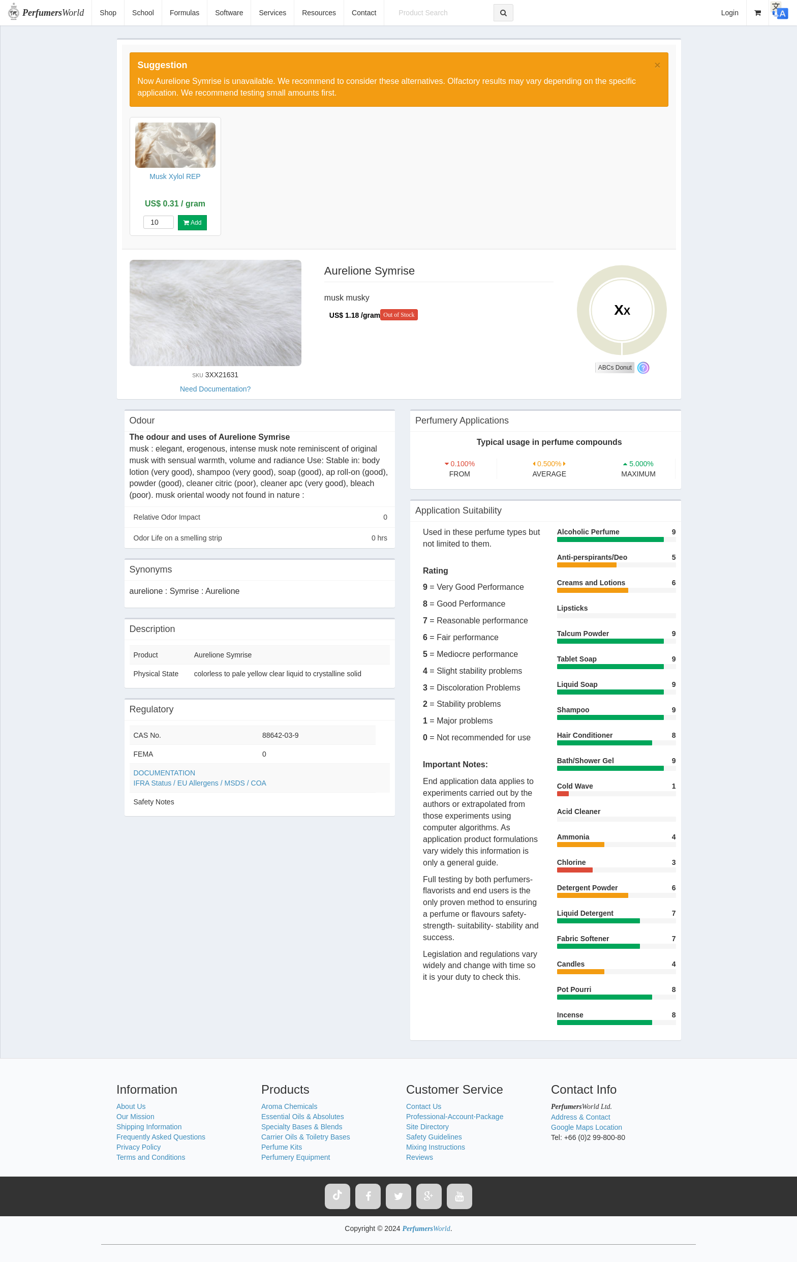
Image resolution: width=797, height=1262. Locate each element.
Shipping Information (148, 1127)
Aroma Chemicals (289, 1106)
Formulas (184, 13)
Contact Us (423, 1106)
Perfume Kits (281, 1147)
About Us (131, 1106)
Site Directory (427, 1127)
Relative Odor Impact (261, 517)
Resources (319, 13)
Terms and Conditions (150, 1157)
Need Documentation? (215, 389)
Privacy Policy (138, 1147)
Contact (364, 13)
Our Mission (135, 1117)
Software (229, 13)
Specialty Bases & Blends (302, 1127)
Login (730, 13)
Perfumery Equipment (295, 1157)
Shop (108, 13)
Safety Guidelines (434, 1137)
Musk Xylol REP (174, 176)
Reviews (419, 1157)
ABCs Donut (615, 367)
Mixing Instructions (435, 1147)
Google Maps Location (586, 1127)
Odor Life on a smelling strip (261, 538)
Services (272, 13)
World (53, 13)
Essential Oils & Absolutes (302, 1117)
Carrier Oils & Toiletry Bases (305, 1137)
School (143, 13)
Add (192, 222)
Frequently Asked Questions (160, 1137)
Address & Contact (580, 1117)
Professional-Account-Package (454, 1117)
